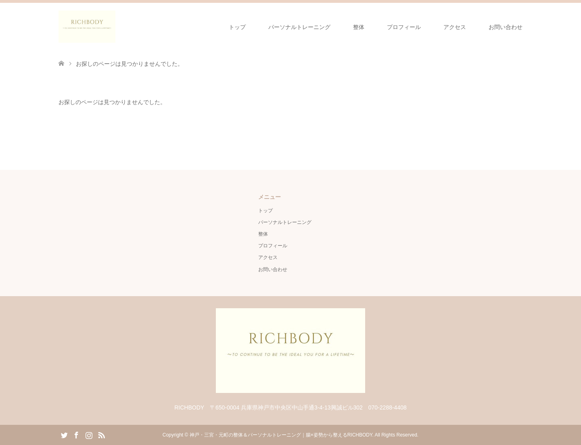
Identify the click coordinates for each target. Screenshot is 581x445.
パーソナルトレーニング (299, 27)
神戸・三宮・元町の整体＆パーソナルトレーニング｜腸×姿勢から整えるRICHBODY (281, 435)
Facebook (76, 434)
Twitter (64, 434)
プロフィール (404, 27)
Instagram (89, 434)
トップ (237, 27)
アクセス (454, 27)
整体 (358, 27)
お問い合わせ (505, 27)
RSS (101, 434)
